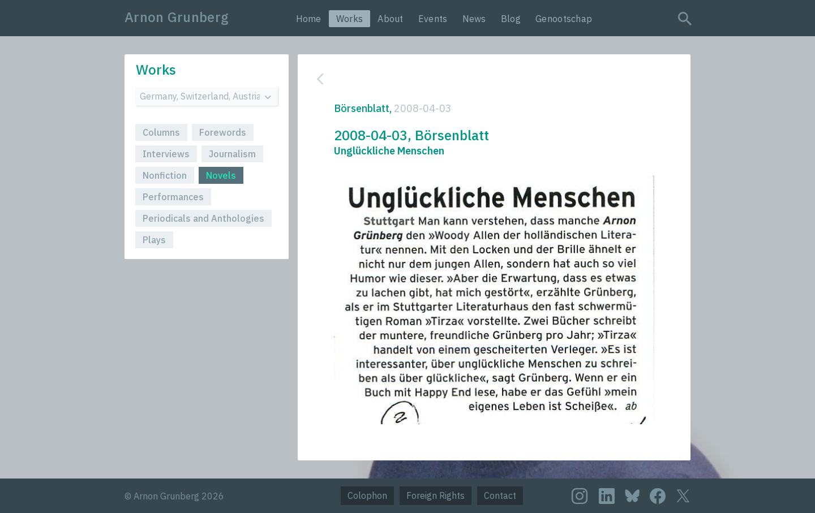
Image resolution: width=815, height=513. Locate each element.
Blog (511, 18)
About (391, 18)
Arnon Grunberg (177, 17)
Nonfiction (165, 175)
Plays (154, 239)
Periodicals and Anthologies (203, 218)
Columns (161, 132)
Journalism (232, 153)
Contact (500, 495)
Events (433, 18)
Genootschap (563, 18)
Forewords (222, 132)
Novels (221, 175)
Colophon (367, 495)
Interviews (166, 153)
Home (308, 18)
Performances (173, 196)
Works (349, 18)
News (474, 18)
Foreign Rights (435, 495)
